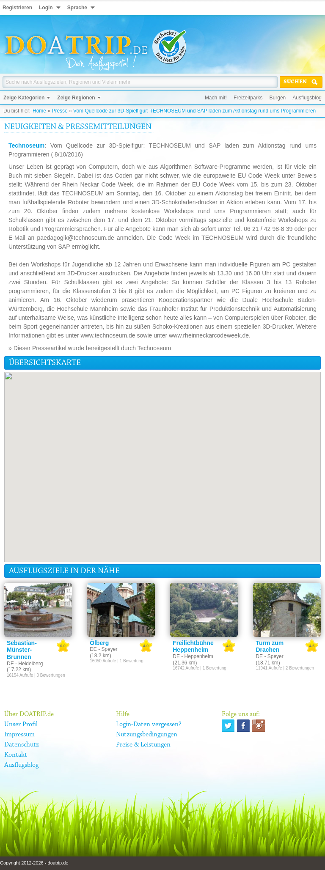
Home (39, 111)
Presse (59, 111)
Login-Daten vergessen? (149, 724)
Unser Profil (21, 724)
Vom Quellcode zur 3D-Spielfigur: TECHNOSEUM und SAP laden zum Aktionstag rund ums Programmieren (194, 111)
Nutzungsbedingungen (146, 734)
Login (46, 8)
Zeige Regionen (76, 98)
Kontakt (15, 755)
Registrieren (17, 8)
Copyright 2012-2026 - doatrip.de (34, 862)
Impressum (19, 734)
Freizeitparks (248, 98)
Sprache (77, 8)
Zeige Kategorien (23, 98)
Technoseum (26, 145)
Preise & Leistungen (143, 744)
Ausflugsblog (307, 98)
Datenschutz (21, 744)
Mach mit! (216, 98)
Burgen (278, 98)
